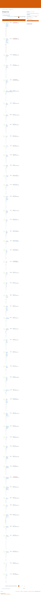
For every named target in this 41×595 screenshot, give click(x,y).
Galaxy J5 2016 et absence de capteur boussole (7, 308)
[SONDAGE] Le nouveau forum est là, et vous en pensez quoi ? (7, 25)
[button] (17, 17)
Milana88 (15, 573)
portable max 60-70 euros (7, 166)
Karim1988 (15, 184)
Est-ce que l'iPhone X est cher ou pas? (7, 379)
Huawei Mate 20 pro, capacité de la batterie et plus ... (7, 354)
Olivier (14, 282)
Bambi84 (15, 154)
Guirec (14, 486)
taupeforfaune (16, 230)
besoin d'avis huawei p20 (7, 447)
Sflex (14, 90)
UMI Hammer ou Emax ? (7, 367)
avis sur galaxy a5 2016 (6, 251)
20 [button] (24, 17)
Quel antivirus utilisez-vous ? (7, 125)
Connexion (28, 14)
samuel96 (15, 465)
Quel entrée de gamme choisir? (7, 341)
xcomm (15, 389)
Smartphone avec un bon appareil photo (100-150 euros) (7, 488)
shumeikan (15, 398)
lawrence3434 (15, 175)
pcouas (15, 425)
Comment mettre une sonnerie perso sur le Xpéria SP (7, 198)
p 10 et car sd (6, 564)
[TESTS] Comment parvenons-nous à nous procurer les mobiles (7, 41)
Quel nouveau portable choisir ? (7, 211)
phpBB (4, 593)
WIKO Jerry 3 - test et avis (6, 285)
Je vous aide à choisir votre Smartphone (7, 516)
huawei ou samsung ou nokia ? (7, 296)
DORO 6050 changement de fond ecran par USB (7, 427)
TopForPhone (15, 22)
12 (5, 521)
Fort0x (14, 114)
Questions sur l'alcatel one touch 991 (7, 66)
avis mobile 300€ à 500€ (7, 232)
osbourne (15, 54)
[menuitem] (5, 1)
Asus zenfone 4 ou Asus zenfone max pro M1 (7, 401)
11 (5, 520)
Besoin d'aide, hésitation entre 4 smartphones (7, 414)
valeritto (15, 412)
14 (5, 522)
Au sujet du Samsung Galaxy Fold (7, 81)
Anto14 (15, 445)
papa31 (15, 562)
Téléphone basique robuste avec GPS (7, 457)
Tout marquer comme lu (10, 16)
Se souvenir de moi (29, 19)
